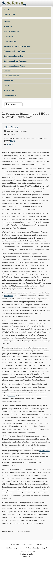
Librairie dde (8, 71)
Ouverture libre (10, 41)
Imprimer (10, 144)
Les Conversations (10, 95)
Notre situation (9, 14)
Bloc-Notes (8, 26)
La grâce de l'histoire (11, 76)
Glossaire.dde (8, 36)
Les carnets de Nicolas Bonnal (14, 51)
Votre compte (12, 104)
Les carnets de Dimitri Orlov (14, 56)
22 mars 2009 (44, 451)
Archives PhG (9, 81)
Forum (6, 86)
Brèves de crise (9, 90)
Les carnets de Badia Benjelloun (15, 61)
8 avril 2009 (8, 296)
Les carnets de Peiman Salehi (14, 66)
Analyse (7, 22)
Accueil (7, 9)
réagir (12, 141)
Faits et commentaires (11, 31)
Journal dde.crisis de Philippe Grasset (17, 46)
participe (11, 396)
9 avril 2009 (8, 189)
